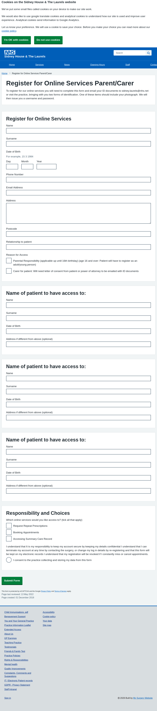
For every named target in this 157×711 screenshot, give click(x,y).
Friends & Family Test (14, 651)
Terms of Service (61, 591)
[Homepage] (57, 54)
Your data (47, 621)
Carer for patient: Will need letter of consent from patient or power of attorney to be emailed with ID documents (76, 271)
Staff (127, 65)
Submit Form (12, 580)
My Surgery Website (143, 698)
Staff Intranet (10, 689)
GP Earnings (10, 638)
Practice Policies (12, 656)
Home (12, 65)
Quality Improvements (14, 669)
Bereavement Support (14, 616)
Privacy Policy (46, 591)
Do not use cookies (48, 40)
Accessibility (49, 612)
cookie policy (9, 31)
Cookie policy (49, 616)
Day (8, 161)
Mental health (10, 664)
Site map (47, 625)
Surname (11, 138)
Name (9, 125)
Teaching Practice (12, 642)
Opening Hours (97, 65)
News (67, 65)
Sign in (7, 698)
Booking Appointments (26, 532)
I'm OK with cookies (16, 40)
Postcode (11, 228)
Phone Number (15, 174)
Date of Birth (13, 326)
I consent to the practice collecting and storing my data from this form (52, 560)
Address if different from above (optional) (29, 339)
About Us (8, 634)
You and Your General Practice (19, 621)
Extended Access (12, 629)
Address (11, 200)
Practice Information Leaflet (17, 625)
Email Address (14, 187)
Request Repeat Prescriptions (30, 526)
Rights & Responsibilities (16, 660)
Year (39, 161)
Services (39, 65)
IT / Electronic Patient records (18, 680)
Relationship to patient (19, 241)
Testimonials (10, 647)
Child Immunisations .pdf (16, 612)
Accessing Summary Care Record (32, 539)
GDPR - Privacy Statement (17, 685)
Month (25, 161)
